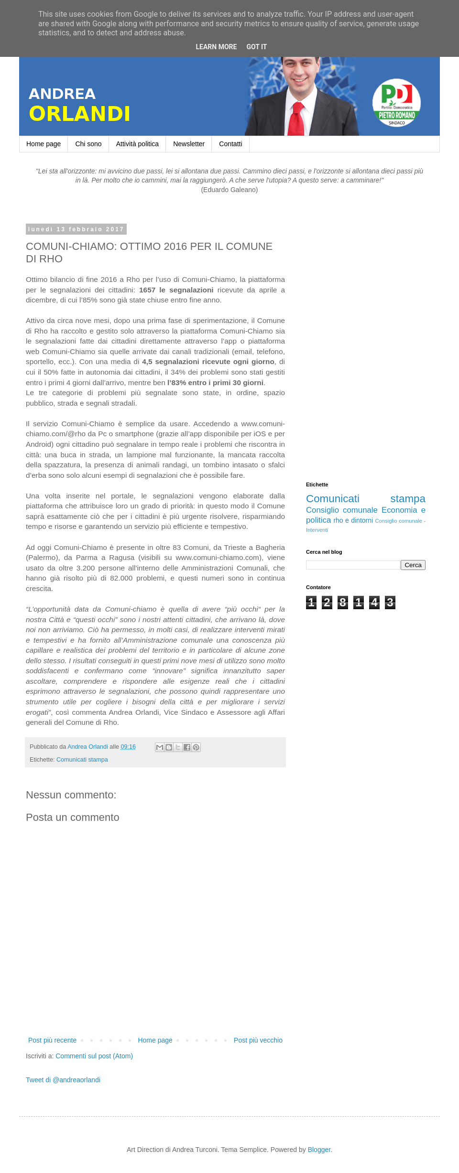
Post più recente (52, 1040)
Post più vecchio (258, 1040)
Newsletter (189, 144)
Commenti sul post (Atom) (94, 1056)
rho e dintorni (353, 520)
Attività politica (137, 144)
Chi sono (88, 144)
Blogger (319, 1149)
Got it (256, 47)
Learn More (216, 47)
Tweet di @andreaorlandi (63, 1080)
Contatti (230, 144)
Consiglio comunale (342, 510)
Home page (43, 144)
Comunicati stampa (82, 759)
